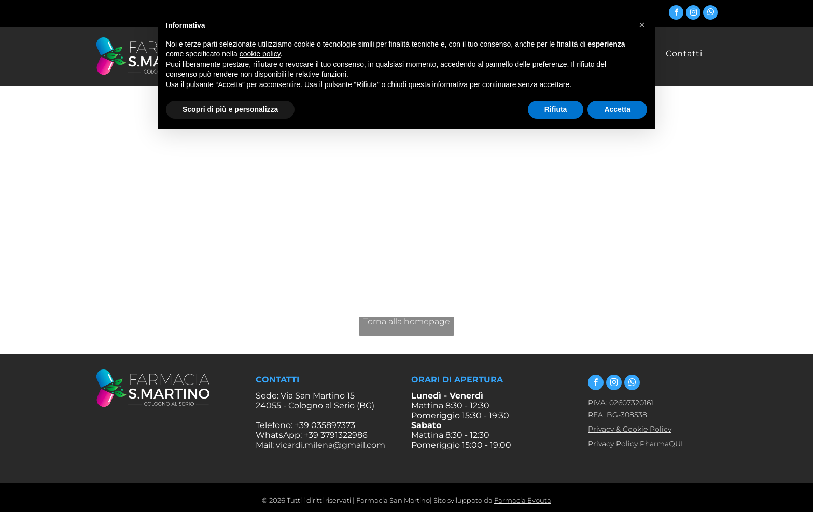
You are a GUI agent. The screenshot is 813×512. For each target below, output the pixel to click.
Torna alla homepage (406, 321)
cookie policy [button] (260, 54)
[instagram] (693, 13)
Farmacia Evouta (522, 500)
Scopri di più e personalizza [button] (230, 109)
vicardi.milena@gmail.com (330, 445)
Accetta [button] (617, 109)
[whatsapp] (710, 13)
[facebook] (676, 13)
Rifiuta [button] (555, 109)
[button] (642, 25)
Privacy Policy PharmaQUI (635, 443)
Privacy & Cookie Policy (629, 429)
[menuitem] (684, 53)
